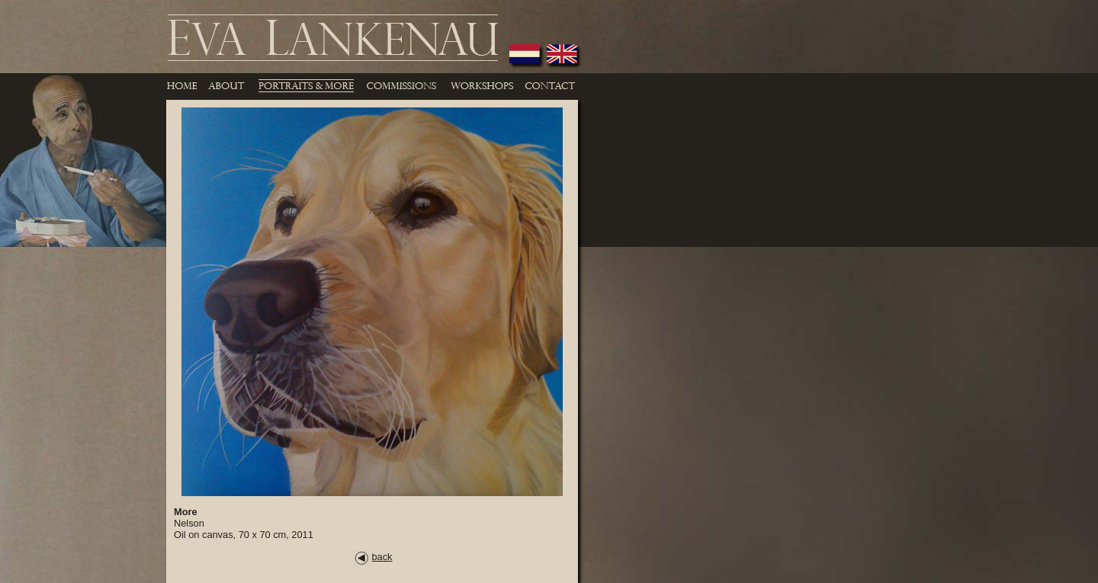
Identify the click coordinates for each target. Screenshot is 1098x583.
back (373, 556)
